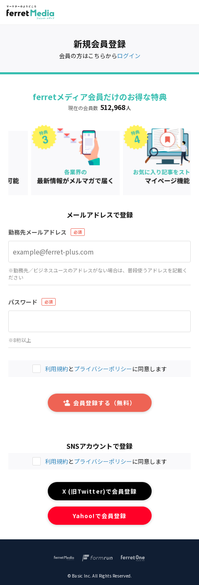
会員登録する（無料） (99, 403)
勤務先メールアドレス (37, 232)
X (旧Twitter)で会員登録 (99, 491)
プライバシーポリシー (103, 461)
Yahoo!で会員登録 (99, 516)
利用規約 (56, 461)
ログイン (128, 55)
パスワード (22, 302)
